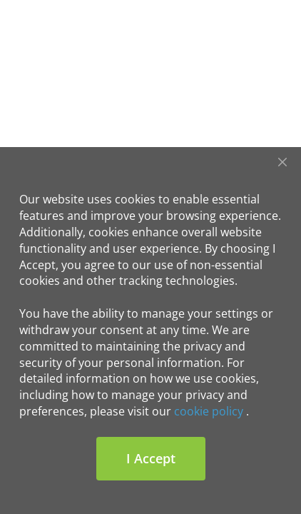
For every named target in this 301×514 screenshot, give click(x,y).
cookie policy (208, 411)
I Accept (150, 458)
